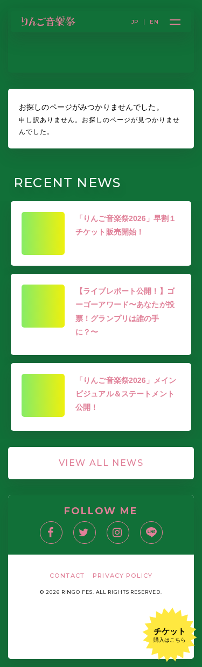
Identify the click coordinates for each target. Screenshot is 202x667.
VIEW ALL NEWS (101, 463)
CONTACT (67, 575)
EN (154, 22)
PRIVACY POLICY (122, 575)
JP (135, 22)
